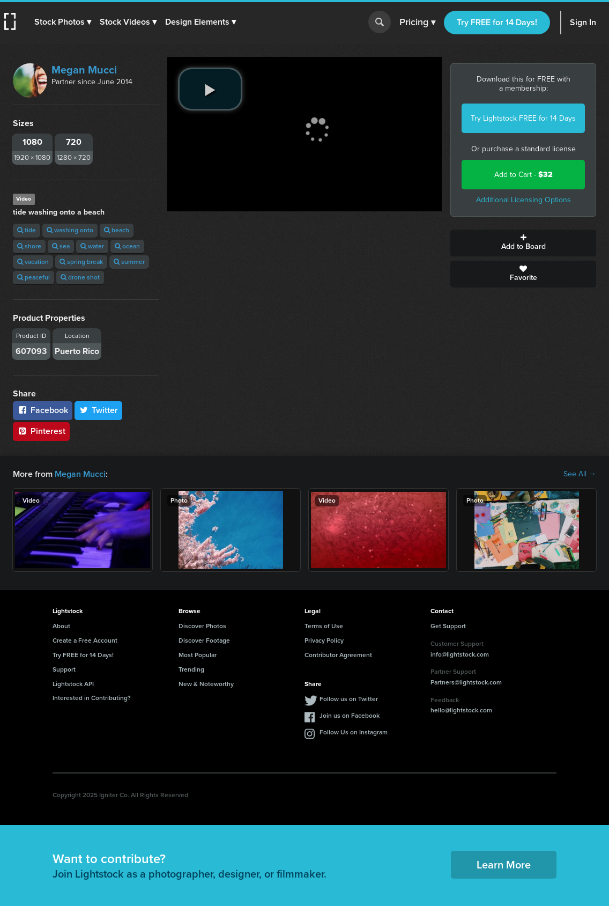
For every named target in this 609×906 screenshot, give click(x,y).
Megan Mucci (84, 70)
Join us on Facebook (350, 715)
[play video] (210, 89)
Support (64, 669)
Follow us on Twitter (349, 699)
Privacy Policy (324, 640)
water (92, 246)
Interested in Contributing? (92, 698)
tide (26, 230)
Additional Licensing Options (523, 199)
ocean (127, 246)
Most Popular (198, 655)
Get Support (448, 626)
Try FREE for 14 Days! (497, 22)
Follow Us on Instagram (354, 732)
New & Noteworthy (206, 684)
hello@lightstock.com (461, 710)
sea (61, 246)
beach (116, 230)
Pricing (417, 22)
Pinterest (41, 431)
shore (29, 246)
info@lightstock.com (459, 654)
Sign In (583, 22)
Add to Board (523, 243)
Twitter (98, 410)
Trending (191, 669)
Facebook (42, 410)
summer (129, 262)
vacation (33, 262)
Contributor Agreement (338, 655)
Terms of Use (323, 626)
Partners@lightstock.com (466, 682)
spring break (81, 262)
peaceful (33, 277)
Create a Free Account (85, 640)
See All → (579, 474)
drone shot (80, 277)
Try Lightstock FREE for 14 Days (523, 118)
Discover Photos (202, 626)
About (61, 626)
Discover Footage (204, 640)
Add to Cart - (523, 174)
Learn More (504, 865)
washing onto (70, 230)
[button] (62, 22)
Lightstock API (73, 684)
